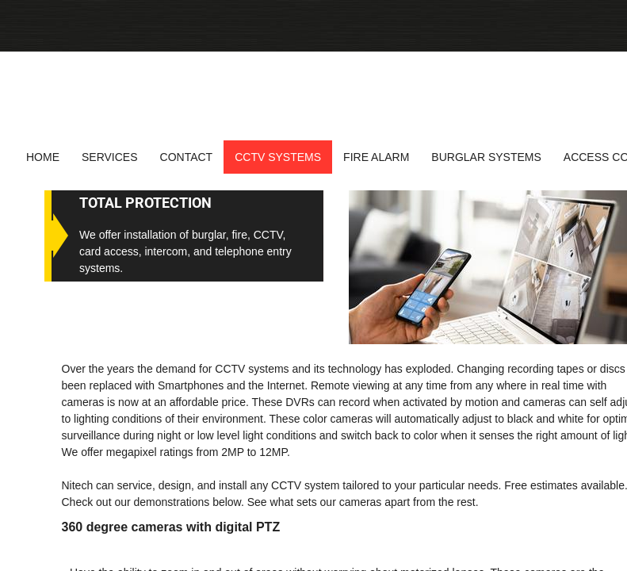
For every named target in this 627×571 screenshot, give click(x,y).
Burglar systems (486, 157)
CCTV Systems (278, 157)
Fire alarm (376, 157)
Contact (186, 157)
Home (42, 157)
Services (110, 157)
